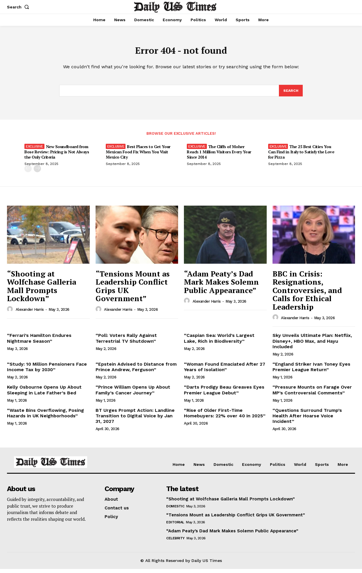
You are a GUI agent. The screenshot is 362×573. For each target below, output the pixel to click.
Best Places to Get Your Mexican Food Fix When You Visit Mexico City (138, 156)
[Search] (290, 94)
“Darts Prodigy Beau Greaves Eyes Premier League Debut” (224, 393)
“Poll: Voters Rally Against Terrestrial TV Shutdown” (126, 342)
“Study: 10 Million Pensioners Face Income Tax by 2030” (47, 370)
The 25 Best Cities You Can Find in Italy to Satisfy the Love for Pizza (301, 156)
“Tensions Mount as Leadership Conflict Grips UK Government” (133, 289)
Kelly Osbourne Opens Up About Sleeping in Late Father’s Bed (44, 393)
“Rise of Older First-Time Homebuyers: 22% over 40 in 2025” (225, 417)
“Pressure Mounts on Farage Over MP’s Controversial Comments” (312, 393)
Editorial (175, 526)
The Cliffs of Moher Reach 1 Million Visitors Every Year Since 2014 (219, 156)
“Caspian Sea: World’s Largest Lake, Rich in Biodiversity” (219, 342)
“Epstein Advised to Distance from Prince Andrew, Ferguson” (136, 370)
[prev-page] (28, 172)
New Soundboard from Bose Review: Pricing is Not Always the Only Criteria (56, 156)
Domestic (175, 510)
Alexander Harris (30, 313)
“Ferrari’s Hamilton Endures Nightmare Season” (39, 342)
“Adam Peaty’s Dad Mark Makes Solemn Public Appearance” (221, 285)
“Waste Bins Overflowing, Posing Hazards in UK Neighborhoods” (45, 417)
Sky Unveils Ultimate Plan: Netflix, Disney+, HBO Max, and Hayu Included (312, 345)
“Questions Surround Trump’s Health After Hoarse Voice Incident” (307, 420)
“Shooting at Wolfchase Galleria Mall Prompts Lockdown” (41, 289)
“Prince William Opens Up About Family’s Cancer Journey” (133, 393)
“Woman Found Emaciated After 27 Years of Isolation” (224, 370)
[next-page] (37, 172)
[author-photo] (11, 313)
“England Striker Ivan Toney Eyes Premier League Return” (311, 370)
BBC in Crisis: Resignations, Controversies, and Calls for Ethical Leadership (307, 293)
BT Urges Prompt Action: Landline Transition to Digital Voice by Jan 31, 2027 (135, 420)
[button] (19, 7)
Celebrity (175, 542)
